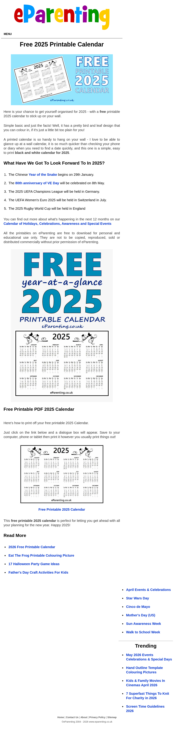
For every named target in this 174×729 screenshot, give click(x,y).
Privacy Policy (97, 717)
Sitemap (112, 717)
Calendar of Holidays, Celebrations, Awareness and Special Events (57, 223)
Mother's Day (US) (140, 615)
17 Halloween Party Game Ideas (33, 564)
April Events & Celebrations (148, 590)
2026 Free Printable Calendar (31, 547)
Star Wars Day (137, 598)
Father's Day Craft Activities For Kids (38, 572)
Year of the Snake (43, 174)
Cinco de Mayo (138, 607)
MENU (8, 34)
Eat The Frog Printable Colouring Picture (41, 555)
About (83, 717)
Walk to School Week (143, 632)
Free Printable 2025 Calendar (61, 509)
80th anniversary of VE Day (37, 183)
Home (60, 717)
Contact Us (72, 717)
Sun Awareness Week (143, 624)
